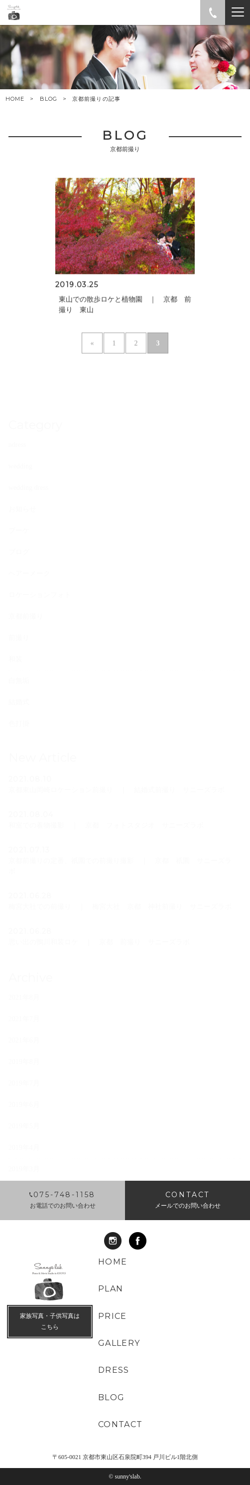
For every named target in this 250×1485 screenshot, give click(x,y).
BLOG (48, 98)
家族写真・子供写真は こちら (50, 1321)
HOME (14, 99)
